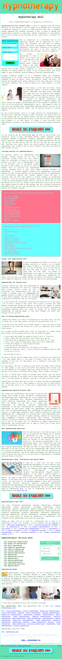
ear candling (53, 523)
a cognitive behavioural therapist (46, 525)
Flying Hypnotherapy (13, 611)
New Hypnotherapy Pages (11, 645)
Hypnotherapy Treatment (32, 614)
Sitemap (2, 645)
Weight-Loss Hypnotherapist (50, 611)
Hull (33, 135)
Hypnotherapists (48, 614)
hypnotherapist (49, 72)
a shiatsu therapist (13, 530)
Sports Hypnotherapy (34, 618)
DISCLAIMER (57, 12)
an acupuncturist (13, 526)
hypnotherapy (24, 56)
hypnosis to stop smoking (50, 416)
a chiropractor (52, 528)
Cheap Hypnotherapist (21, 616)
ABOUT (45, 12)
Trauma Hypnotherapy (43, 620)
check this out (22, 490)
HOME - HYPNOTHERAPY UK (31, 640)
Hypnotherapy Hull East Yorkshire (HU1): (16, 26)
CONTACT (50, 12)
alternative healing (28, 532)
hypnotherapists (52, 113)
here (44, 468)
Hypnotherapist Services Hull (17, 538)
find (8, 505)
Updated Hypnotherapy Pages (24, 645)
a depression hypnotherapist (16, 525)
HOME (36, 12)
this (24, 466)
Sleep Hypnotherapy (18, 618)
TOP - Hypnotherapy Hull (10, 632)
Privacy (59, 645)
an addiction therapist (37, 530)
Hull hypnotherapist (18, 393)
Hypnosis (21, 613)
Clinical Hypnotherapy (30, 611)
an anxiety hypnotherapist (39, 526)
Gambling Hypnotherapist (51, 613)
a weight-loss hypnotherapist (29, 528)
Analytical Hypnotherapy (36, 624)
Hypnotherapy (50, 624)
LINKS (40, 12)
